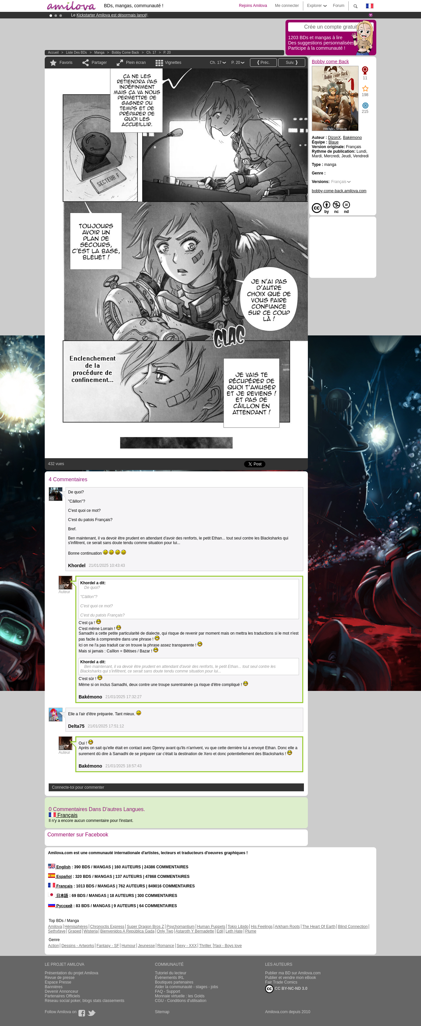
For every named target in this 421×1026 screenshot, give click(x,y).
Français (63, 815)
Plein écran (136, 62)
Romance (165, 945)
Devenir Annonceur (61, 991)
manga (99, 52)
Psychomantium (180, 926)
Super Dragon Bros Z (145, 926)
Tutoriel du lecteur (170, 973)
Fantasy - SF (107, 945)
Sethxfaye (56, 931)
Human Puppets (211, 926)
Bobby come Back (125, 52)
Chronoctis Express (107, 926)
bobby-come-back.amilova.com (339, 191)
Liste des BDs (76, 52)
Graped (74, 931)
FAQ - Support (167, 991)
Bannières (53, 987)
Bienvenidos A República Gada (127, 931)
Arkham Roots (287, 926)
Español (60, 876)
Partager (99, 62)
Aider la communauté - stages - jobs (186, 987)
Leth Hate (234, 931)
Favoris (66, 62)
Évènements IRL (169, 977)
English (59, 867)
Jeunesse (146, 945)
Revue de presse (60, 977)
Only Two (165, 931)
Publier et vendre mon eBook (290, 977)
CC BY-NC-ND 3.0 (286, 989)
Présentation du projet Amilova (71, 973)
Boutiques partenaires (174, 982)
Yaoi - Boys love (227, 945)
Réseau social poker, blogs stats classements (84, 1000)
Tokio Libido (238, 926)
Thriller (205, 945)
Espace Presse (58, 982)
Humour (128, 945)
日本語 (58, 895)
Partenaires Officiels (62, 996)
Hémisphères (76, 926)
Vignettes (173, 62)
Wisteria (91, 931)
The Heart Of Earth (318, 926)
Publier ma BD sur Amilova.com (293, 973)
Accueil (53, 52)
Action (53, 945)
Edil (219, 931)
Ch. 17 (151, 52)
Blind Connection (353, 926)
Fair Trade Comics (281, 982)
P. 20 (167, 52)
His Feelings (262, 926)
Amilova (55, 926)
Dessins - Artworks (78, 945)
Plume (250, 931)
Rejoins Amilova (253, 5)
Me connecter (287, 5)
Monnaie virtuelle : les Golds (180, 996)
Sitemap (162, 1012)
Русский (60, 906)
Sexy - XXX (187, 945)
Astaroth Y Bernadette (194, 931)
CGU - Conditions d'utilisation (180, 1000)
